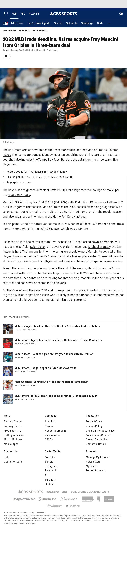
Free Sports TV (12, 430)
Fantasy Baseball (40, 30)
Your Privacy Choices (98, 435)
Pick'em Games (13, 421)
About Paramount (55, 430)
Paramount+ (52, 435)
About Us (50, 421)
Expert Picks (24, 30)
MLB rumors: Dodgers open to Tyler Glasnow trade (45, 368)
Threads (50, 479)
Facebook (50, 470)
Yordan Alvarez (50, 242)
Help (6, 457)
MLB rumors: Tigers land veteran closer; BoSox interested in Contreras (58, 340)
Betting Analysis (13, 435)
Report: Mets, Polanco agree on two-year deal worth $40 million (54, 354)
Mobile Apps (11, 444)
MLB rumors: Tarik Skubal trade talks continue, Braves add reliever (56, 396)
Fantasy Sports (13, 426)
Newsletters (93, 461)
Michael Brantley (99, 247)
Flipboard (50, 484)
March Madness (13, 439)
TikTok (49, 461)
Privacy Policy (94, 426)
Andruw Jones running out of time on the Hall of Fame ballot (51, 382)
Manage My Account (98, 457)
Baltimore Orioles (19, 150)
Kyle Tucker (37, 247)
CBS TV (49, 439)
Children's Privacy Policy (100, 430)
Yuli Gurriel (66, 261)
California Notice (96, 444)
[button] (109, 23)
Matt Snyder (12, 50)
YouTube (50, 457)
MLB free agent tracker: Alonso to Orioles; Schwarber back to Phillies (57, 326)
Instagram (51, 466)
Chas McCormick (48, 256)
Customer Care (13, 461)
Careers (49, 426)
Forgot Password (96, 470)
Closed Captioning (97, 439)
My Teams (92, 466)
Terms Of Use (94, 421)
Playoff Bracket (9, 30)
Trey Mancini (89, 150)
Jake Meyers (73, 256)
